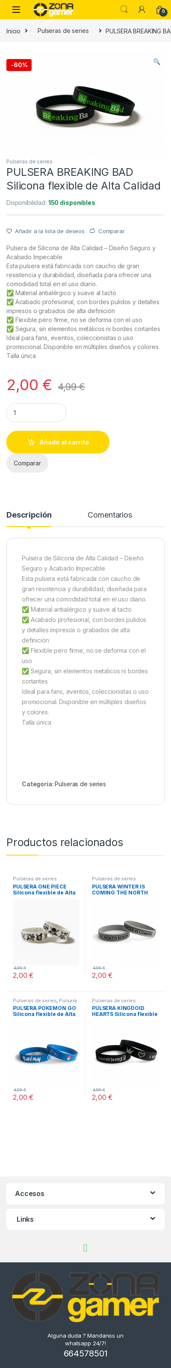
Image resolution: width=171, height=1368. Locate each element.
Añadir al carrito (64, 442)
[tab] (28, 519)
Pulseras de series (63, 30)
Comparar (111, 231)
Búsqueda (124, 9)
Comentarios (110, 515)
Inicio (13, 30)
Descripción (28, 515)
